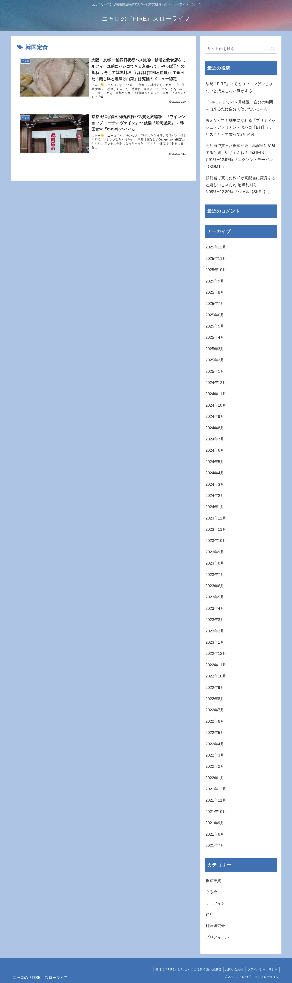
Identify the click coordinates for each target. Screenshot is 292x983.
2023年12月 (216, 518)
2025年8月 (215, 292)
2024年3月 (215, 484)
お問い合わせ (234, 969)
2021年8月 (215, 834)
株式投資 (213, 880)
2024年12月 (216, 383)
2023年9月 (215, 552)
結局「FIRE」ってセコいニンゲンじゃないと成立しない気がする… (239, 87)
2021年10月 (216, 812)
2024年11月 (216, 394)
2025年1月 (215, 371)
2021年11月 (216, 800)
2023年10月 (216, 540)
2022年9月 (215, 687)
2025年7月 (215, 303)
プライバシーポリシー (262, 969)
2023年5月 (215, 597)
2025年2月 (215, 360)
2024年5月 (215, 462)
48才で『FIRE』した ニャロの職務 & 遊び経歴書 (187, 969)
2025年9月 (215, 281)
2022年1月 (215, 778)
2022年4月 (215, 744)
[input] (241, 49)
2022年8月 (215, 699)
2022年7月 (215, 710)
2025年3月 (215, 349)
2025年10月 (216, 270)
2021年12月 (216, 789)
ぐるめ (211, 892)
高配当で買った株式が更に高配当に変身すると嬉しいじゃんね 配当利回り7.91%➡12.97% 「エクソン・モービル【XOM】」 (240, 156)
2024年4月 (215, 473)
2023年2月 (215, 631)
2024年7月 (215, 439)
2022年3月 (215, 755)
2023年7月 (215, 575)
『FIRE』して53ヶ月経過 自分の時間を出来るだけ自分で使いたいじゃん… (239, 105)
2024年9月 (215, 416)
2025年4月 (215, 337)
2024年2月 (215, 495)
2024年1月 (215, 507)
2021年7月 (215, 845)
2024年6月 (215, 450)
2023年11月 (216, 529)
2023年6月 (215, 586)
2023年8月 (215, 563)
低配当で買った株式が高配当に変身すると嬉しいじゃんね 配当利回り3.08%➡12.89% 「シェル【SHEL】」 (240, 185)
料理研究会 (215, 926)
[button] (272, 48)
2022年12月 (216, 653)
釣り (209, 914)
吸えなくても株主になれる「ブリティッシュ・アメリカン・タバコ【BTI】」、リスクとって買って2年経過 (240, 127)
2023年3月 (215, 620)
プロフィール (217, 937)
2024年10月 (216, 405)
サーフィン (215, 903)
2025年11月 (216, 258)
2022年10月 (216, 676)
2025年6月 (215, 315)
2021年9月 (215, 823)
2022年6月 (215, 721)
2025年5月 (215, 326)
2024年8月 (215, 428)
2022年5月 (215, 732)
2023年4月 (215, 608)
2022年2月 (215, 766)
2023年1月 (215, 642)
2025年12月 (216, 247)
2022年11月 (216, 665)
